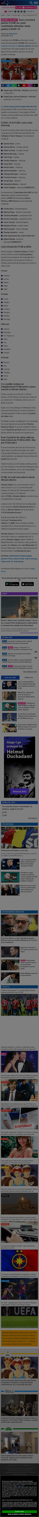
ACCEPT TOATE (19, 1511)
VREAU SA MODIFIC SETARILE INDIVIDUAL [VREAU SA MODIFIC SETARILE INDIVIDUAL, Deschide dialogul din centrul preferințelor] (19, 1514)
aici (19, 1492)
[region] (19, 1496)
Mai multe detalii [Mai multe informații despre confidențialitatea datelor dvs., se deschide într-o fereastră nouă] (21, 1485)
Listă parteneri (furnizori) (7, 1508)
